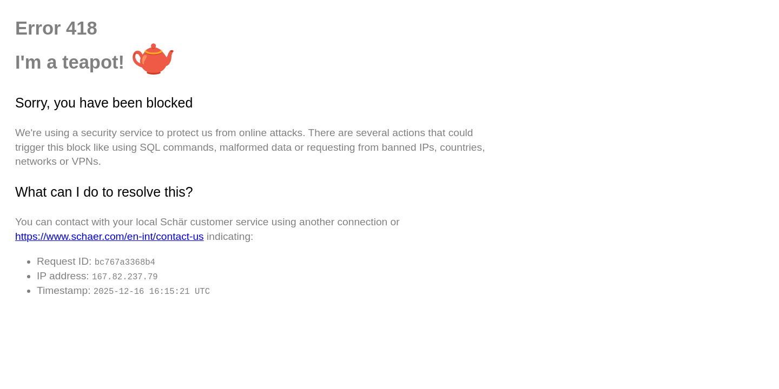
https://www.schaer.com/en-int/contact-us (109, 236)
